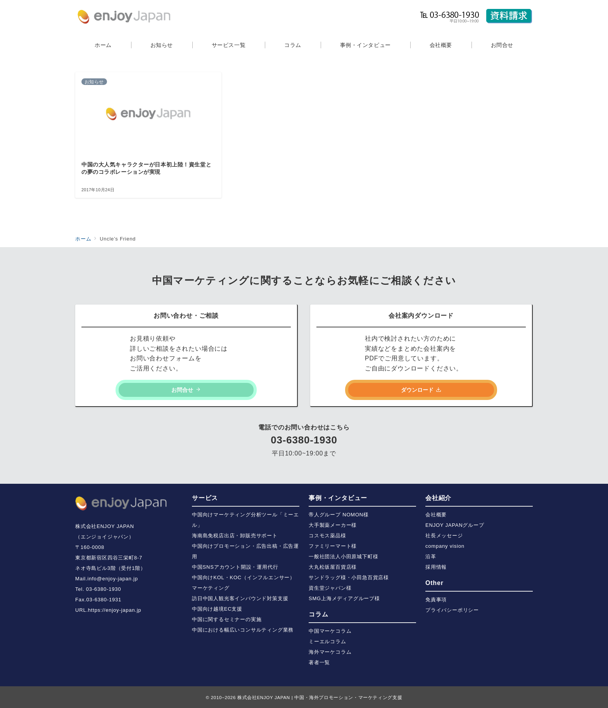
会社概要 (436, 515)
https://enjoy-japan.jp (115, 610)
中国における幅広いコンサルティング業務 (243, 630)
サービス (205, 498)
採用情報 (436, 567)
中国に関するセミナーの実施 (226, 619)
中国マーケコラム (330, 631)
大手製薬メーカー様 (333, 525)
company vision (445, 546)
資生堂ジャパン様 (330, 588)
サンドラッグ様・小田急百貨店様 (349, 577)
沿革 (430, 556)
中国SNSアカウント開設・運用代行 (235, 567)
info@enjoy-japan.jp (112, 579)
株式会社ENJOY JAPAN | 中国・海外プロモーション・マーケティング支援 (319, 697)
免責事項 (436, 599)
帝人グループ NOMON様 (339, 515)
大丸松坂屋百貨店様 (333, 567)
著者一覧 (319, 662)
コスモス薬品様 (327, 535)
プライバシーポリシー (452, 610)
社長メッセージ (444, 535)
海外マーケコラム (330, 652)
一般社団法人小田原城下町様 (343, 556)
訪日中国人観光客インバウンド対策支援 (240, 598)
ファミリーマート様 (333, 546)
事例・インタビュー (338, 498)
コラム (318, 614)
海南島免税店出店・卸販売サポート (235, 535)
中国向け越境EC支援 (217, 609)
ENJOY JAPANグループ (454, 525)
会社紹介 (438, 498)
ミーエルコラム (327, 641)
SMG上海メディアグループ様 (344, 598)
